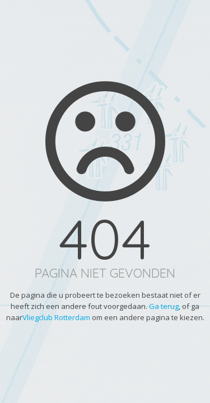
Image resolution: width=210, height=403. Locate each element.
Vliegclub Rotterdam (56, 317)
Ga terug (164, 306)
